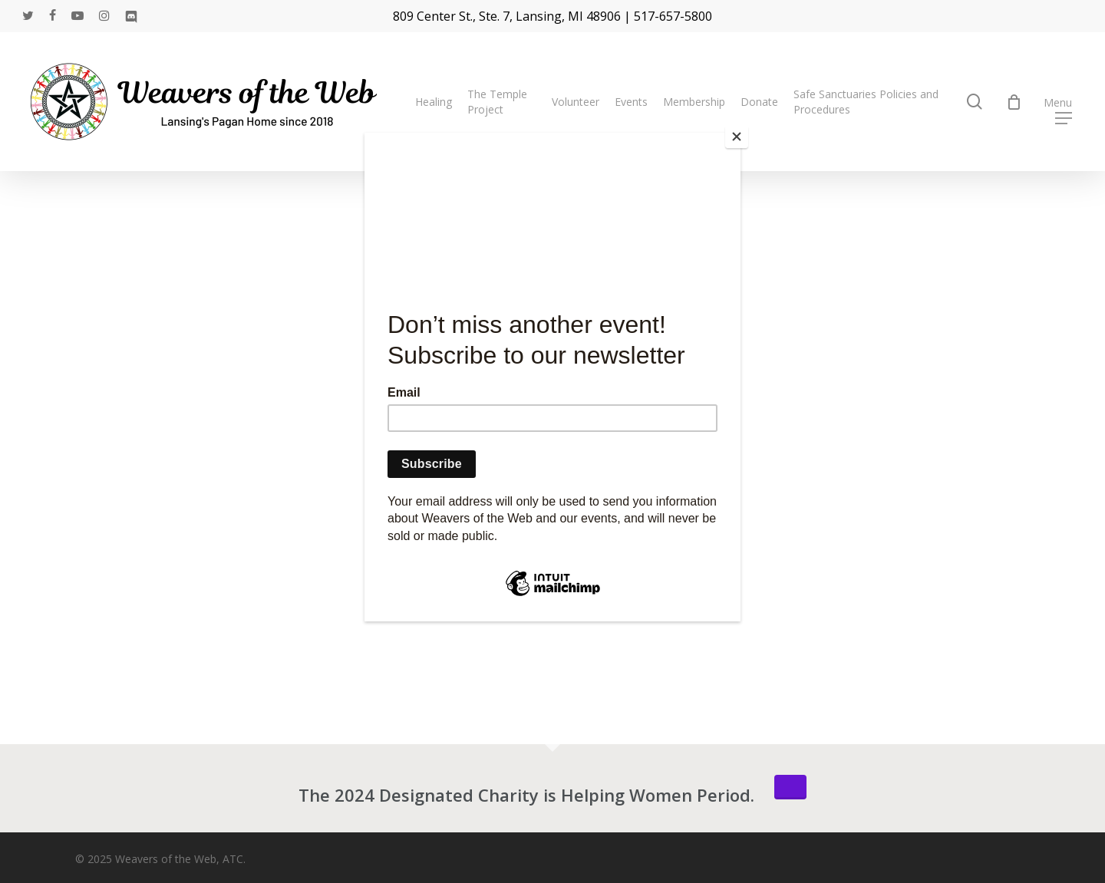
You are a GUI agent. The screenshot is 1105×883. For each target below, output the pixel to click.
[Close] (736, 136)
